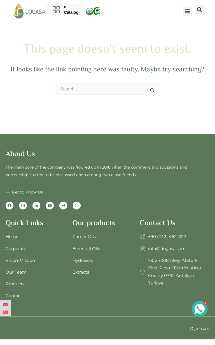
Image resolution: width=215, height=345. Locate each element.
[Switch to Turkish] (5, 312)
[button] (187, 11)
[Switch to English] (5, 304)
